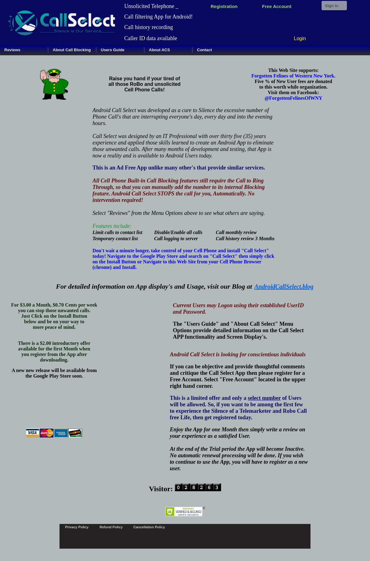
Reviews (12, 50)
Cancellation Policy (149, 527)
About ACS (159, 50)
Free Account (276, 6)
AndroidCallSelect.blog (284, 286)
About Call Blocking (72, 50)
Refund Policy (111, 527)
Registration (224, 6)
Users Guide (113, 50)
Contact (204, 50)
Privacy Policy (76, 527)
